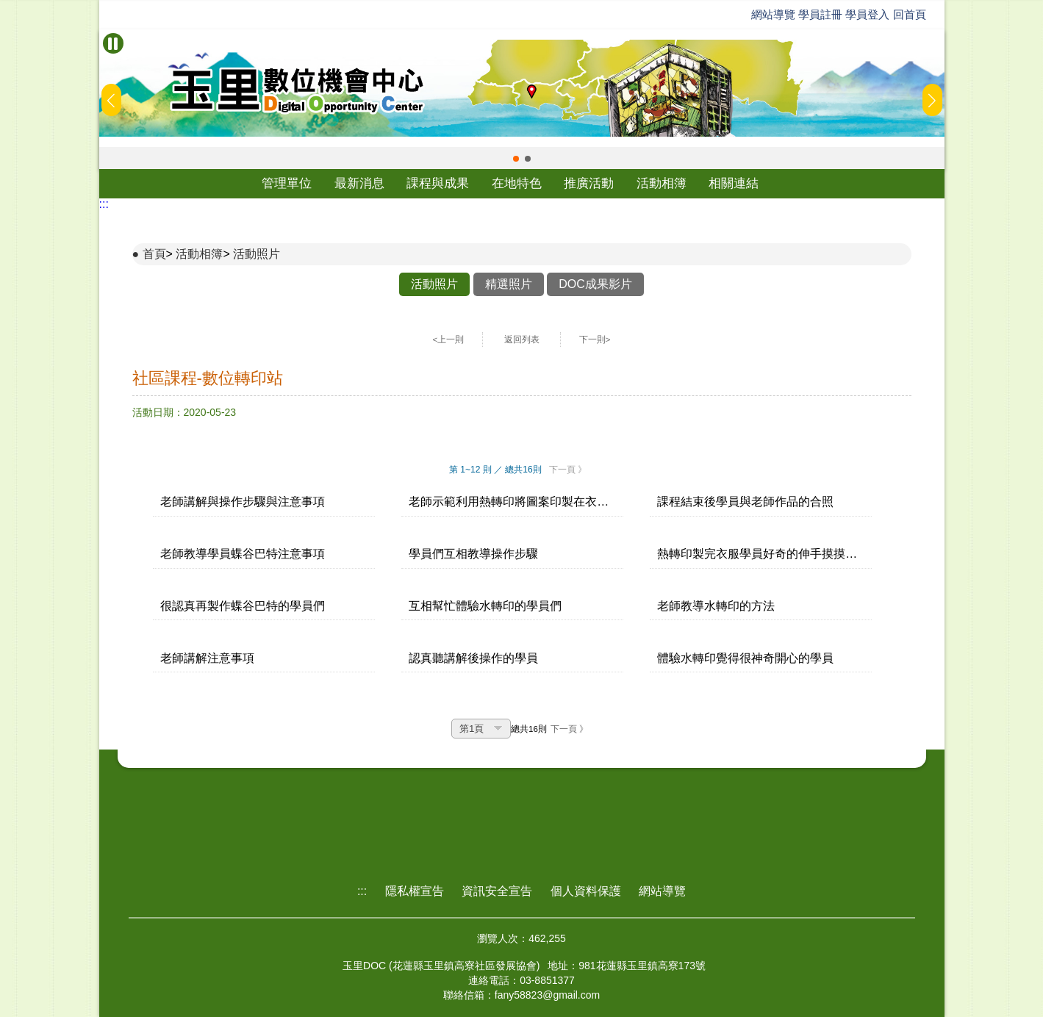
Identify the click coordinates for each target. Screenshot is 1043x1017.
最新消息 (359, 183)
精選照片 (508, 284)
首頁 (154, 254)
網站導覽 (773, 14)
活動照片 (256, 254)
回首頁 (909, 14)
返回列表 (522, 339)
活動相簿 (662, 183)
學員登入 (867, 14)
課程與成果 (437, 183)
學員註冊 (820, 14)
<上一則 (449, 339)
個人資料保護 (586, 891)
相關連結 (734, 183)
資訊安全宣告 (497, 891)
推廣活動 (589, 183)
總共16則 (529, 729)
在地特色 (517, 183)
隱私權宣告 (414, 891)
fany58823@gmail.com (547, 995)
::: (104, 204)
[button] (516, 159)
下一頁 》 (568, 469)
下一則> (595, 339)
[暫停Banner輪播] (113, 43)
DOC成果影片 (595, 284)
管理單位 (287, 183)
